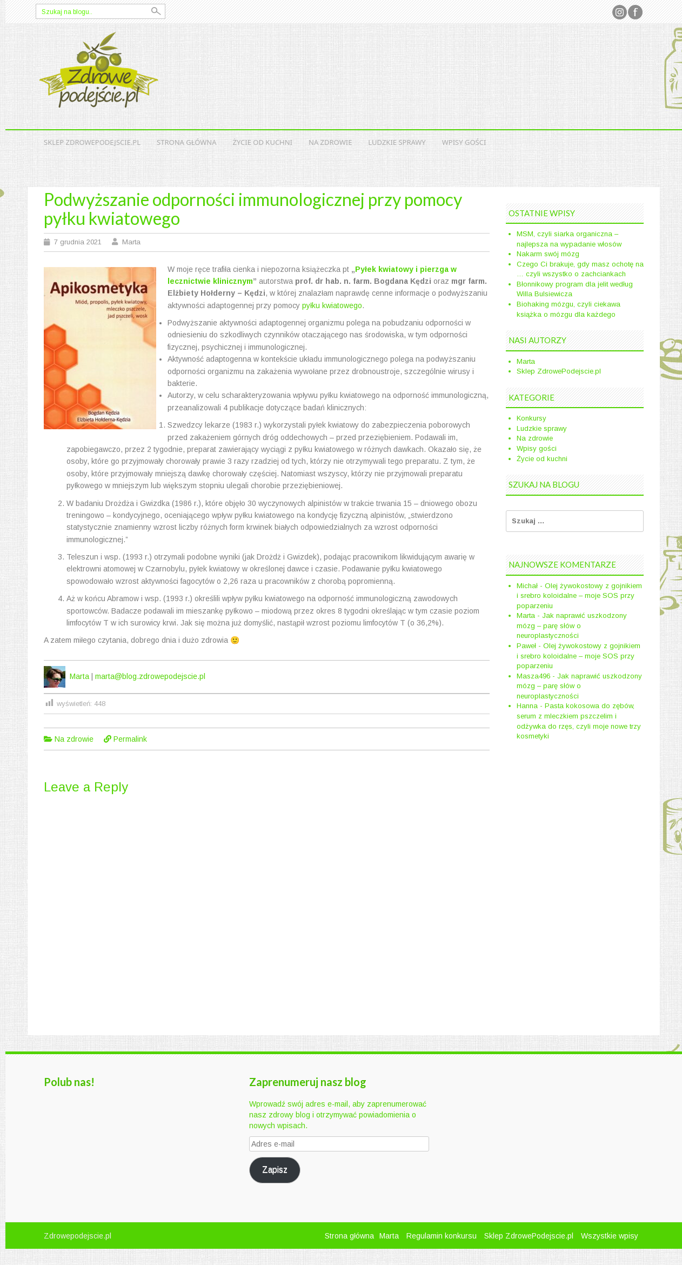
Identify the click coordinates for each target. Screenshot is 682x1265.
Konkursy (531, 418)
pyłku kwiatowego (332, 305)
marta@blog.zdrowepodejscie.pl (150, 676)
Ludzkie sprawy (396, 142)
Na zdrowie (330, 142)
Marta (131, 242)
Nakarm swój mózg (548, 254)
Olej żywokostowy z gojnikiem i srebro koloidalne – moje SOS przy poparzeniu (579, 596)
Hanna (527, 706)
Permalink (130, 739)
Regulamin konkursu (441, 1235)
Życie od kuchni (262, 142)
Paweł (526, 646)
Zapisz (274, 1169)
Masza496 (533, 676)
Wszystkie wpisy (609, 1235)
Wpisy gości (464, 142)
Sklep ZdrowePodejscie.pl (92, 142)
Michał (527, 586)
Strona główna (187, 142)
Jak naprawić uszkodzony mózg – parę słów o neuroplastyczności (572, 625)
